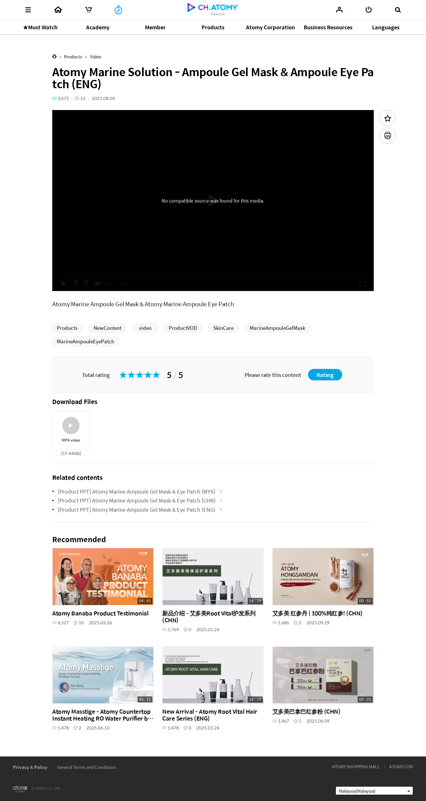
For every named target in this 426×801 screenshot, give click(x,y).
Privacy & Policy (30, 767)
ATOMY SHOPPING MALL (355, 766)
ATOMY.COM (401, 766)
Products (73, 56)
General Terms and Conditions (86, 767)
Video (95, 56)
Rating (325, 375)
